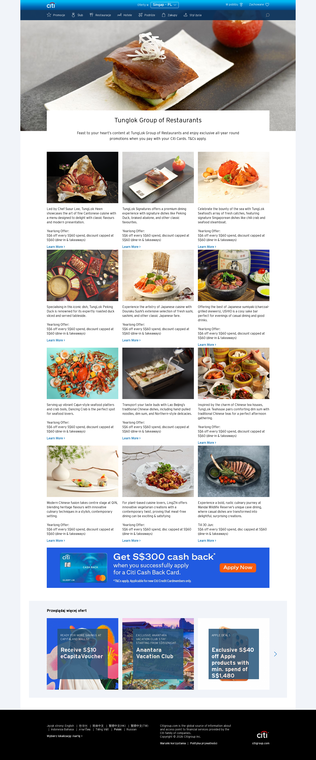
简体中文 (98, 726)
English (69, 726)
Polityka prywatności (203, 743)
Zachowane (259, 4)
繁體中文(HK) (117, 726)
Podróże (146, 14)
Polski (118, 729)
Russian (132, 729)
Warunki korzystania (173, 743)
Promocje (56, 14)
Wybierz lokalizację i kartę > (64, 736)
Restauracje (100, 14)
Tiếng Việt (102, 729)
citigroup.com (260, 743)
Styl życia (192, 14)
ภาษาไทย (84, 729)
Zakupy (169, 14)
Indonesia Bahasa (62, 729)
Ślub (77, 14)
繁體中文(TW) (139, 726)
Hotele (124, 14)
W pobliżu (234, 4)
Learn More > (56, 246)
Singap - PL (164, 5)
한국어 (83, 726)
